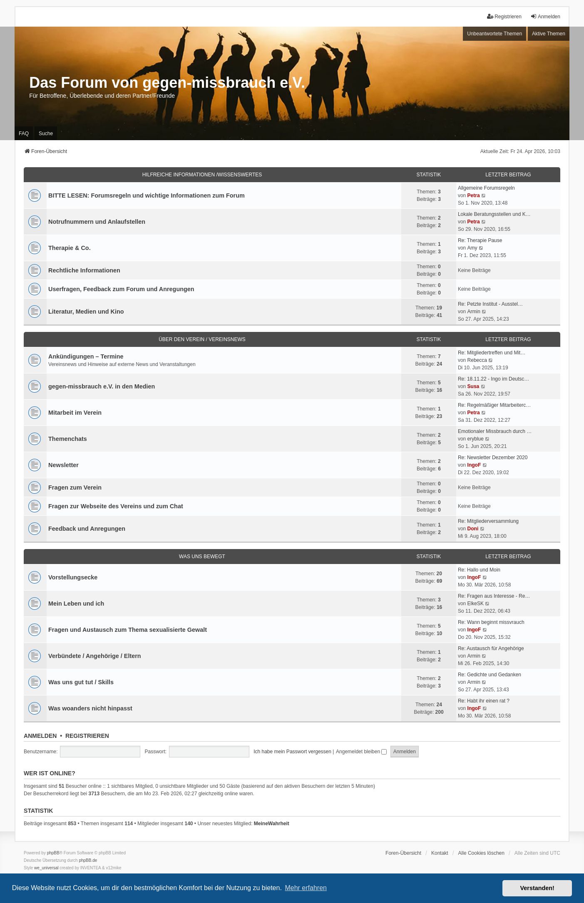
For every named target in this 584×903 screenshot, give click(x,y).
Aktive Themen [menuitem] (548, 34)
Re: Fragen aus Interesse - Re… (494, 596)
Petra (473, 195)
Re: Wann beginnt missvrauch (491, 622)
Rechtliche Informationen (84, 270)
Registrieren (87, 735)
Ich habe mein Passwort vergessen (292, 752)
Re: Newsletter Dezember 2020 (492, 457)
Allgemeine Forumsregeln (486, 188)
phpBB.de (88, 860)
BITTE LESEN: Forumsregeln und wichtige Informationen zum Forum (146, 195)
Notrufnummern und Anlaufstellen (96, 221)
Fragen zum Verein (75, 487)
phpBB (53, 853)
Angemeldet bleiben (361, 752)
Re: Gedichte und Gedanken (489, 675)
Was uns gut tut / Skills (81, 682)
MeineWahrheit (271, 823)
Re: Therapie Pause (480, 240)
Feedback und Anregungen (86, 528)
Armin (473, 311)
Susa (473, 386)
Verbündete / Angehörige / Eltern (94, 656)
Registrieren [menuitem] (504, 16)
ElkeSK (475, 603)
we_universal (46, 868)
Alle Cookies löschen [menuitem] (481, 853)
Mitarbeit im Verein (75, 412)
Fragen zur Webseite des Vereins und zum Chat (115, 506)
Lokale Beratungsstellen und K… (494, 214)
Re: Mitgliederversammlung (488, 521)
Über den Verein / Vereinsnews (202, 339)
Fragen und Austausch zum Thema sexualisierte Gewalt (127, 629)
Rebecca (477, 360)
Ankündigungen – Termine (85, 356)
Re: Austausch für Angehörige (491, 648)
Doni (473, 529)
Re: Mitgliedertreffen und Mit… (492, 353)
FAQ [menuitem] (24, 133)
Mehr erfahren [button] (306, 887)
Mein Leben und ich (76, 603)
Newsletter (63, 465)
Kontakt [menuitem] (439, 853)
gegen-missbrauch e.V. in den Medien (101, 386)
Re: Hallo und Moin (479, 570)
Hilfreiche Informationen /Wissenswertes (202, 175)
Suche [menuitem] (46, 133)
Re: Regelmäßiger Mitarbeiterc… (494, 405)
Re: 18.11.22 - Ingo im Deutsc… (493, 379)
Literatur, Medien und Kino (86, 311)
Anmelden (40, 735)
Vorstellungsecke (72, 577)
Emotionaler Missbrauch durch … (495, 431)
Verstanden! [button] (537, 888)
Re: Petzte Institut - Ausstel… (490, 304)
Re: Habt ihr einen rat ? (483, 701)
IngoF (474, 465)
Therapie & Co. (69, 248)
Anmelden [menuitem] (545, 16)
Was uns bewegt (202, 556)
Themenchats (67, 438)
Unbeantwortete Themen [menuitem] (494, 34)
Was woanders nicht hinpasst (90, 708)
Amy (472, 248)
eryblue (475, 439)
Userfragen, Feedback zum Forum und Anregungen (121, 289)
